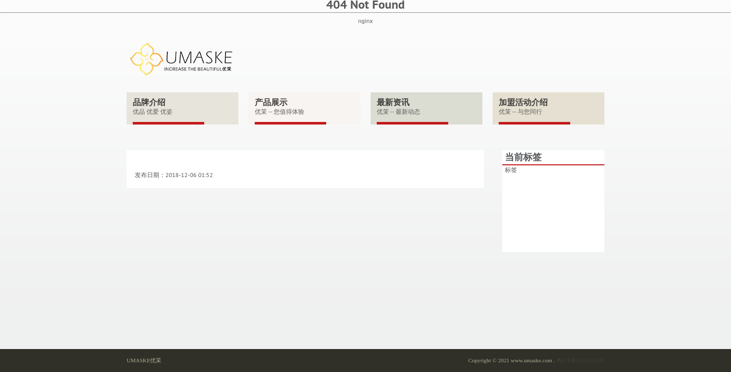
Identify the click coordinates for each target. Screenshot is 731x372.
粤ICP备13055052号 (580, 360)
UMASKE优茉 (144, 360)
